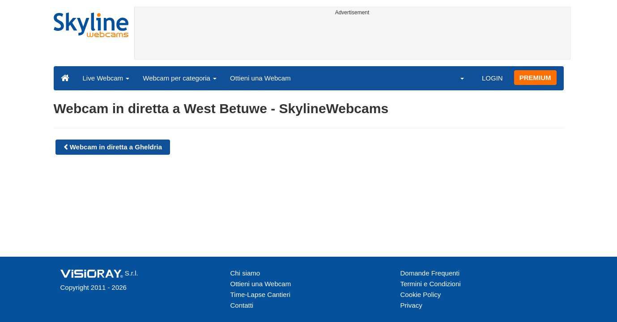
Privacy (411, 305)
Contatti (242, 305)
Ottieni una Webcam (260, 78)
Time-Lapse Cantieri (260, 294)
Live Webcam (106, 78)
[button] (456, 78)
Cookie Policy (420, 294)
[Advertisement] (352, 39)
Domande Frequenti (430, 273)
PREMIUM (535, 77)
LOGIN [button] (492, 78)
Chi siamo (245, 273)
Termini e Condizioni (430, 284)
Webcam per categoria (180, 78)
